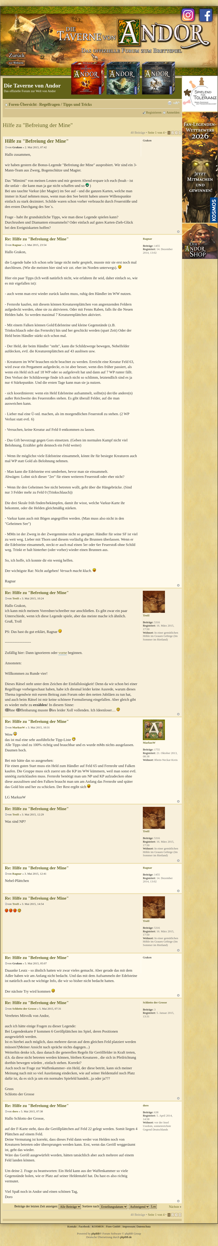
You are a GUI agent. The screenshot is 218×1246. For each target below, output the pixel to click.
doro (15, 1111)
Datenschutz (143, 1226)
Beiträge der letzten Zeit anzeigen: (47, 1206)
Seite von (156, 132)
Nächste (174, 1206)
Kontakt (71, 1226)
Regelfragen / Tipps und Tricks (65, 104)
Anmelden (173, 112)
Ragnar (17, 245)
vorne (62, 653)
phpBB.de (126, 1237)
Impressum (128, 1226)
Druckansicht (169, 103)
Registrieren (154, 112)
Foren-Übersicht (23, 104)
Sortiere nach (104, 1206)
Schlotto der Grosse (24, 1008)
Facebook (84, 1226)
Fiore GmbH (113, 1226)
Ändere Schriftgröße (176, 103)
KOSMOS (98, 1226)
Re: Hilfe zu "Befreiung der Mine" (37, 239)
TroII (15, 598)
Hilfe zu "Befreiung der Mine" (38, 125)
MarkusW (18, 727)
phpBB (95, 1233)
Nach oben (178, 231)
